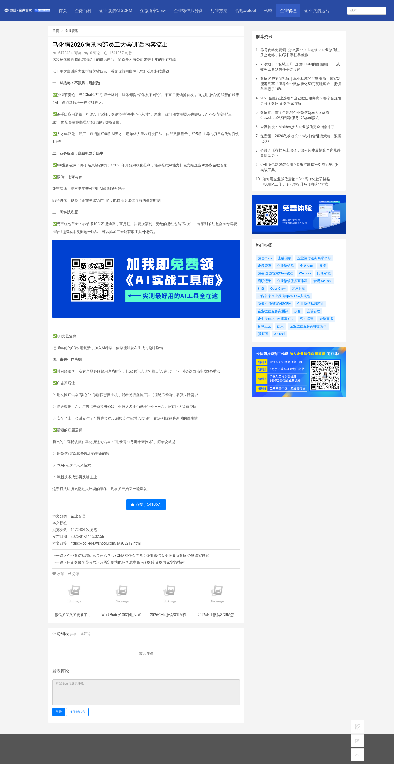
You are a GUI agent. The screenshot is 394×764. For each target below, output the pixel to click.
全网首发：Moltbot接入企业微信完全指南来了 (297, 127)
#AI (55, 102)
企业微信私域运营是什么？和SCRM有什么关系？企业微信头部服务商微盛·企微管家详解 (138, 555)
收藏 (58, 574)
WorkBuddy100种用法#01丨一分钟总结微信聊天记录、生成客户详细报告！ (122, 615)
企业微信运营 (316, 10)
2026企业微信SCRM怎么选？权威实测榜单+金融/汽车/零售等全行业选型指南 (217, 615)
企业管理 (288, 10)
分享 (73, 574)
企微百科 (83, 10)
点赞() (146, 504)
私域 (268, 10)
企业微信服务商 (188, 10)
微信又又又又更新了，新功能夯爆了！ (75, 615)
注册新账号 (77, 712)
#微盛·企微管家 (214, 165)
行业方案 (219, 10)
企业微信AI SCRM (115, 10)
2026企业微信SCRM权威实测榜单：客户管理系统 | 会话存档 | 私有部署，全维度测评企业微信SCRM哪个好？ (170, 615)
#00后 (105, 134)
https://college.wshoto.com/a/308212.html (106, 543)
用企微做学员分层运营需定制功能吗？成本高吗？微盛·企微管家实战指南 (126, 562)
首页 (63, 10)
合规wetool (245, 10)
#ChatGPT (90, 95)
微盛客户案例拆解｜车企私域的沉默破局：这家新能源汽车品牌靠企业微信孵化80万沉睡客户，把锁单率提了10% (300, 83)
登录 (59, 712)
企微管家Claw (153, 10)
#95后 (196, 134)
